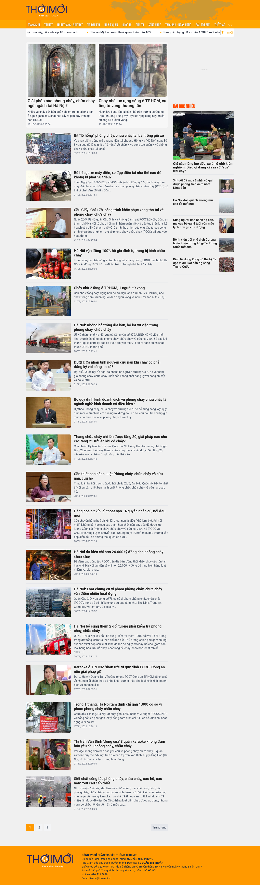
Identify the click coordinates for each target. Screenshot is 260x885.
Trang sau (159, 827)
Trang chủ (34, 24)
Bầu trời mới (203, 24)
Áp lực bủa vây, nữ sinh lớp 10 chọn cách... (70, 32)
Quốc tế (126, 24)
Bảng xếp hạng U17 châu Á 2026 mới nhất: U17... (216, 32)
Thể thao (219, 24)
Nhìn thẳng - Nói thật (70, 24)
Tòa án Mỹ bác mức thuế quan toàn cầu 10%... (141, 32)
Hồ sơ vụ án (111, 24)
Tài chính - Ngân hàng (178, 24)
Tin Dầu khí (93, 24)
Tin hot (48, 24)
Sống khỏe (154, 24)
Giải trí (140, 24)
